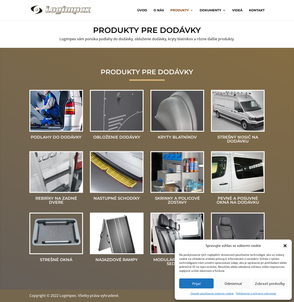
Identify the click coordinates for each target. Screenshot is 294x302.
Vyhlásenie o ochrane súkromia (256, 293)
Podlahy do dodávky (56, 137)
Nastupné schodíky (116, 198)
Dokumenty (210, 10)
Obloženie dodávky (116, 137)
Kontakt (256, 10)
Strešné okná (56, 259)
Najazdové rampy (116, 259)
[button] (285, 246)
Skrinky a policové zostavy (177, 200)
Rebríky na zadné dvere (56, 200)
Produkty (179, 10)
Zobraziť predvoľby (270, 283)
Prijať (196, 283)
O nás (159, 10)
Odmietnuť (233, 283)
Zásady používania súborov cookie (212, 293)
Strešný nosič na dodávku (237, 139)
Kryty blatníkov (177, 137)
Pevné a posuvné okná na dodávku (238, 200)
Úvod (142, 10)
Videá (237, 10)
